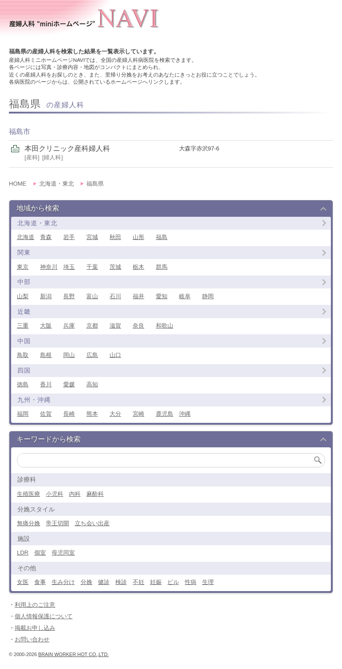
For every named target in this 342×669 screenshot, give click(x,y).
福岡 (22, 413)
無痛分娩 (28, 523)
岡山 (69, 355)
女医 (22, 582)
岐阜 (185, 296)
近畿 (24, 311)
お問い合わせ (32, 639)
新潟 (46, 296)
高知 (92, 384)
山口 (115, 355)
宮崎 (138, 413)
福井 (138, 296)
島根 (46, 355)
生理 (208, 582)
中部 (24, 281)
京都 (92, 325)
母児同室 (63, 552)
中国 (24, 341)
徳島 (22, 384)
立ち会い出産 (92, 523)
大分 (115, 413)
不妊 (138, 582)
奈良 (138, 325)
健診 (104, 582)
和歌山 (164, 325)
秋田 (115, 237)
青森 (46, 237)
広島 (92, 355)
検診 (121, 582)
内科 (75, 494)
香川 (46, 384)
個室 (40, 552)
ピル (173, 582)
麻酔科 (95, 494)
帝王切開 (57, 523)
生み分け (63, 582)
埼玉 (69, 267)
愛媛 (69, 384)
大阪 (46, 325)
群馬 (161, 267)
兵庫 (69, 325)
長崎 (69, 413)
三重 (22, 325)
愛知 (161, 296)
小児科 (54, 494)
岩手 (69, 237)
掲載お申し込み (35, 627)
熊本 (92, 413)
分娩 (86, 582)
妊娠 (156, 582)
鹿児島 (164, 413)
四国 (24, 370)
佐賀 (46, 413)
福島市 (19, 131)
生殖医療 (28, 494)
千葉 (92, 267)
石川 (115, 296)
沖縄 (185, 413)
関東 (24, 252)
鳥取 (22, 355)
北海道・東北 (37, 223)
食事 (40, 582)
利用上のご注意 (35, 604)
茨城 (115, 267)
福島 (161, 237)
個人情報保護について (44, 616)
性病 (190, 582)
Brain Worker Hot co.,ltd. (73, 654)
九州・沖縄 (34, 399)
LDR (22, 552)
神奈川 (48, 267)
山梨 (22, 296)
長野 (69, 296)
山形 (138, 237)
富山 (92, 296)
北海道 (25, 237)
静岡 (208, 296)
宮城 (92, 237)
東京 (22, 267)
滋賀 (115, 325)
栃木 (138, 267)
